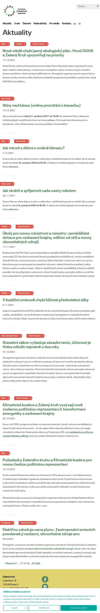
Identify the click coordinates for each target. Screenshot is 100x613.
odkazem (13, 167)
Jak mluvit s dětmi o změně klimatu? (34, 148)
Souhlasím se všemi (79, 608)
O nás (17, 23)
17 (21, 563)
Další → (39, 563)
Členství (27, 23)
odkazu (51, 120)
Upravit (15, 608)
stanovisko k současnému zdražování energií (50, 549)
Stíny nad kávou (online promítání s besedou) (42, 106)
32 (33, 563)
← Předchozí (9, 563)
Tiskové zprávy (38, 44)
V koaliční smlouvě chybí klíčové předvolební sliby (46, 300)
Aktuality (7, 23)
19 (27, 563)
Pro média (54, 23)
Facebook (45, 579)
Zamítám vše (44, 608)
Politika (19, 44)
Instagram (45, 587)
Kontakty (66, 23)
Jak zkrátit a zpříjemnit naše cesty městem (39, 191)
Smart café (20, 141)
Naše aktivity (40, 23)
